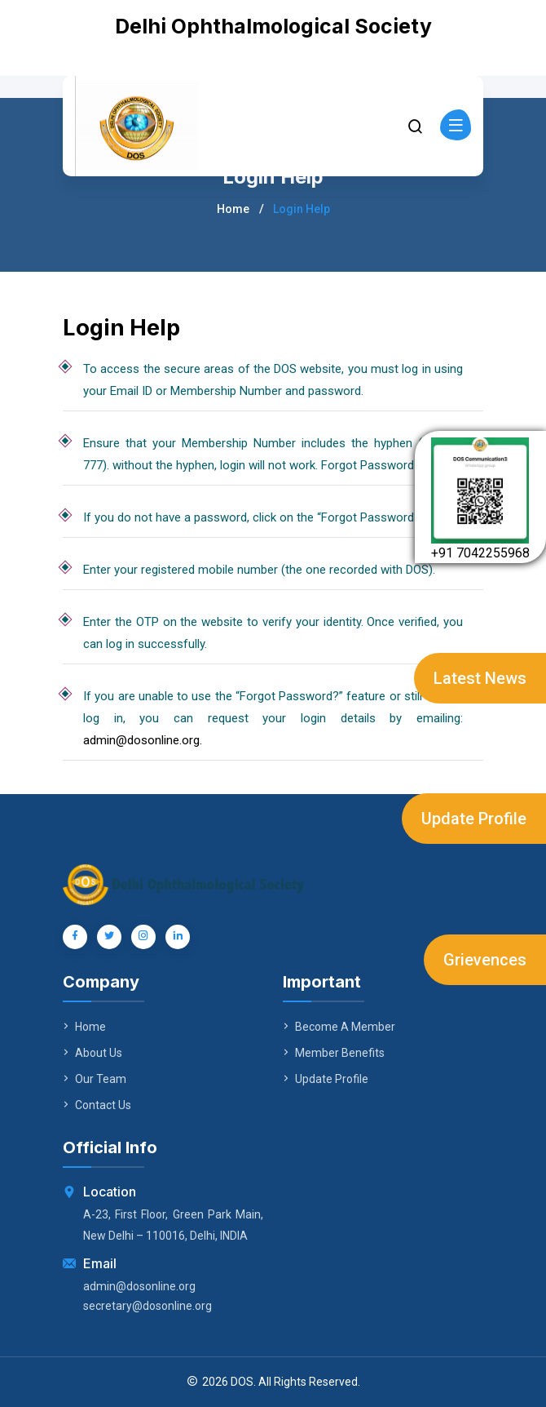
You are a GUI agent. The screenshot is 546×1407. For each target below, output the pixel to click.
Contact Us (97, 1105)
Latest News (480, 678)
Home (233, 208)
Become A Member (339, 1026)
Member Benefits (334, 1052)
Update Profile (473, 818)
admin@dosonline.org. (142, 740)
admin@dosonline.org (139, 1286)
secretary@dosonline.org (147, 1305)
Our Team (94, 1078)
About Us (92, 1052)
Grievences (484, 960)
